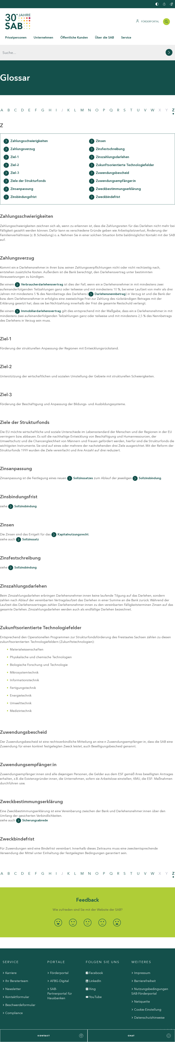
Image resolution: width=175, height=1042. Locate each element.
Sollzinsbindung (150, 462)
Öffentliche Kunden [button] (74, 37)
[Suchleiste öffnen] (166, 21)
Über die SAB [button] (104, 37)
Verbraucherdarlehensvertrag (42, 269)
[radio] (58, 907)
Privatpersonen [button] (15, 37)
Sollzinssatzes (83, 462)
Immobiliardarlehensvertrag (41, 295)
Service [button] (126, 37)
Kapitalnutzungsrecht (73, 519)
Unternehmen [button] (43, 37)
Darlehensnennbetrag (110, 278)
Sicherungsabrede (35, 805)
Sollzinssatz (30, 524)
